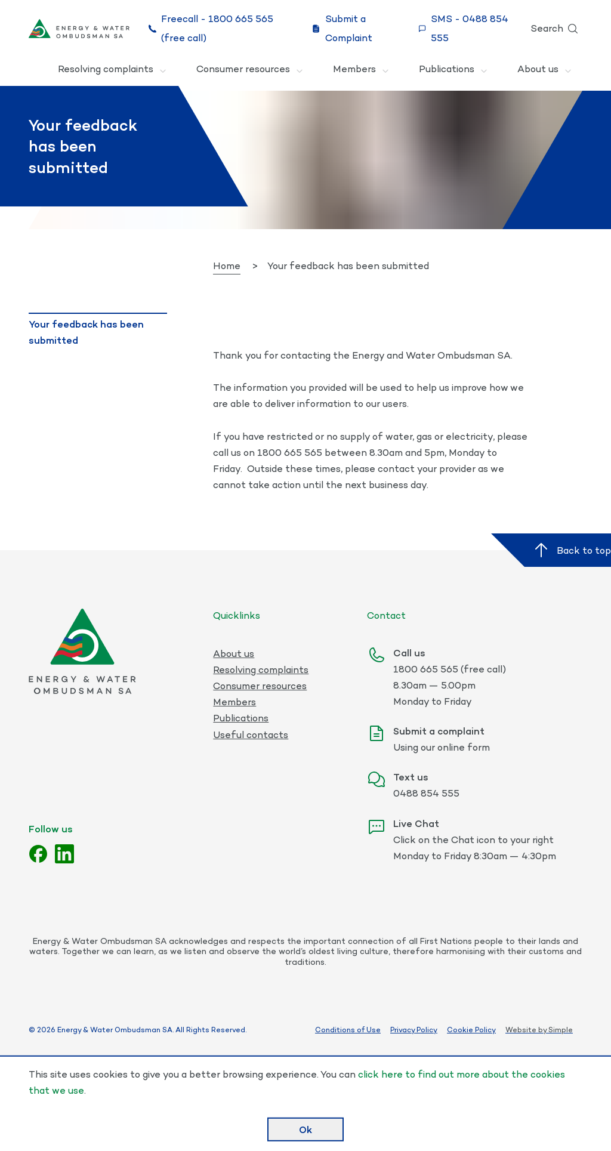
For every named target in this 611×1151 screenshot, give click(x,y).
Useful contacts (250, 734)
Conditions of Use (348, 1030)
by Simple (555, 1029)
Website (520, 1029)
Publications (454, 71)
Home (226, 265)
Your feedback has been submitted (86, 332)
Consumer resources (250, 71)
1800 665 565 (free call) (449, 669)
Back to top (571, 550)
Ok (305, 1129)
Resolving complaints (113, 71)
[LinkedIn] (64, 853)
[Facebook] (38, 853)
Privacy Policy (413, 1030)
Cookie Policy (471, 1030)
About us (545, 71)
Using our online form (441, 747)
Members (361, 71)
